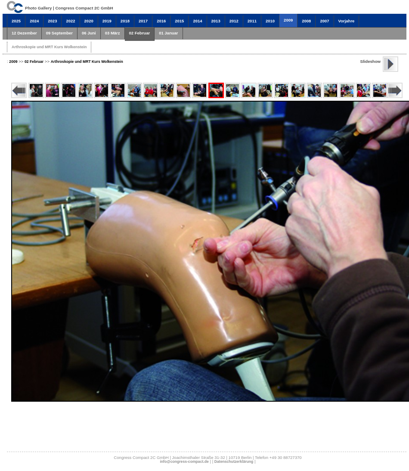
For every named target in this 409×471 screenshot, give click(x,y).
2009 (288, 20)
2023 (52, 21)
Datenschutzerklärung (234, 461)
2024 (34, 21)
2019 (107, 21)
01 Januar (168, 33)
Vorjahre (346, 21)
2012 (234, 21)
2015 (179, 21)
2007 (324, 21)
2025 (16, 21)
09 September (59, 33)
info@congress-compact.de (184, 461)
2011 (252, 21)
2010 (270, 21)
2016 (161, 21)
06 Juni (89, 33)
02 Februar (139, 33)
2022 (70, 21)
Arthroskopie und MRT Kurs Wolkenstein (49, 47)
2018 (125, 21)
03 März (112, 33)
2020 (88, 21)
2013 (215, 21)
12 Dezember (24, 33)
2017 (143, 21)
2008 (306, 21)
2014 (197, 21)
